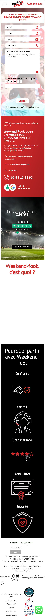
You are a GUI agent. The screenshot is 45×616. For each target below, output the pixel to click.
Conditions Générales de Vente (11, 596)
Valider (23, 101)
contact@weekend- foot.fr (32, 578)
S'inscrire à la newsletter (21, 543)
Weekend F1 (11, 605)
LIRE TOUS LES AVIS (22, 247)
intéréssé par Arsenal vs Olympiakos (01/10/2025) (22, 64)
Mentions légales (22, 572)
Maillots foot (11, 612)
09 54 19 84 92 (34, 4)
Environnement (11, 601)
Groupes (11, 608)
